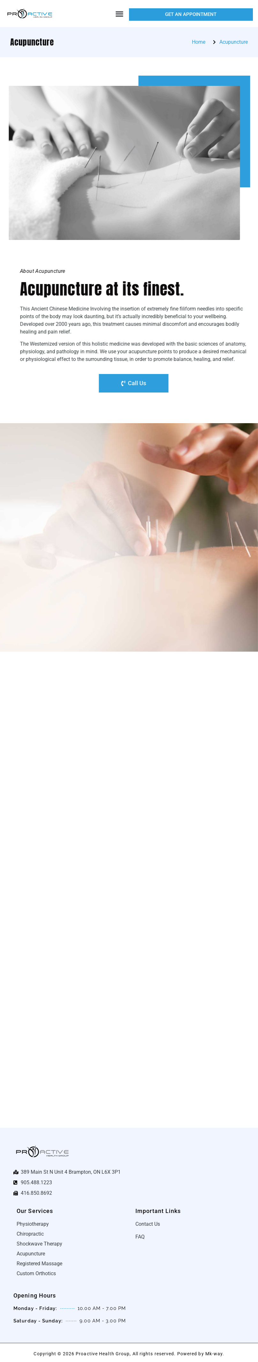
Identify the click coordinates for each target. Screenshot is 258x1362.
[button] (119, 13)
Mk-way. (214, 1353)
